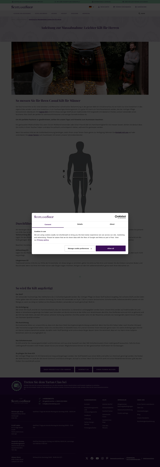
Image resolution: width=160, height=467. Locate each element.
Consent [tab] (48, 224)
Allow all (110, 248)
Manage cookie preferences (80, 248)
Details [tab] (80, 224)
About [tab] (112, 224)
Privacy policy (43, 240)
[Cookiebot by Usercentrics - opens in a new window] (116, 217)
